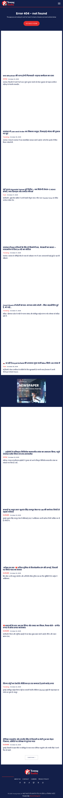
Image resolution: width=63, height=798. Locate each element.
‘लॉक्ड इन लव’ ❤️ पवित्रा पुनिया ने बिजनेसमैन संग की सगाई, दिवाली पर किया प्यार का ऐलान (30, 568)
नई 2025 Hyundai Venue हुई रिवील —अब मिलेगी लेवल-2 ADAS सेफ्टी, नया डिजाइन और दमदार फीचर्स (29, 190)
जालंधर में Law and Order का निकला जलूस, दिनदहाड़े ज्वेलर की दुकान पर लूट (31, 132)
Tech (4, 195)
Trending (6, 137)
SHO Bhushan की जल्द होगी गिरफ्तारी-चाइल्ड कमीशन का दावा (28, 75)
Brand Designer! (35, 796)
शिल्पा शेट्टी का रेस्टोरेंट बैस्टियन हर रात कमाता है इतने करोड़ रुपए (28, 683)
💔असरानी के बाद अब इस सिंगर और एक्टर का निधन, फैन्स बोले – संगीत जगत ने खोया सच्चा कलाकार (31, 626)
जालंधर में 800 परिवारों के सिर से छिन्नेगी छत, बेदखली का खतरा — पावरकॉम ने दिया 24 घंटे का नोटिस (29, 248)
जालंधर (5, 79)
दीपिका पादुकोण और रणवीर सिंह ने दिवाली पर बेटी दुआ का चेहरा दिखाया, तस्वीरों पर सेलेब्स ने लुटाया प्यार (28, 740)
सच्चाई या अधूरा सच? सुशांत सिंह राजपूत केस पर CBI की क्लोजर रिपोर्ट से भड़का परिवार (31, 511)
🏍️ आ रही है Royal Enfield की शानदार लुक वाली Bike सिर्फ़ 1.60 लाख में (31, 363)
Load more (31, 757)
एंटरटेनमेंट (6, 515)
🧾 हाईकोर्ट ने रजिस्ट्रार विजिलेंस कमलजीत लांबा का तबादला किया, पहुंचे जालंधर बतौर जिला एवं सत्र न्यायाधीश (31, 453)
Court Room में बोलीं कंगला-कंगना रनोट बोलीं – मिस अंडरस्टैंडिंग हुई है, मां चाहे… (30, 306)
